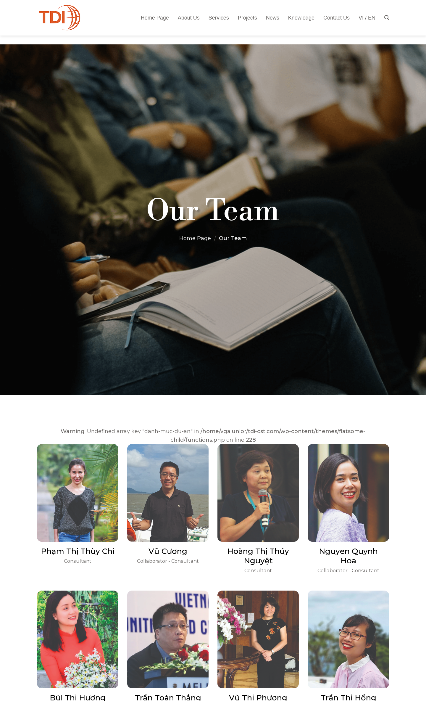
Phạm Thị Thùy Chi (77, 551)
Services (219, 18)
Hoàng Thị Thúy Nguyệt (258, 555)
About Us (189, 18)
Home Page (155, 18)
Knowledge (301, 18)
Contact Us (336, 18)
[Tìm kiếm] (386, 17)
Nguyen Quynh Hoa (348, 555)
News (272, 18)
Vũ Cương (168, 551)
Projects (247, 18)
